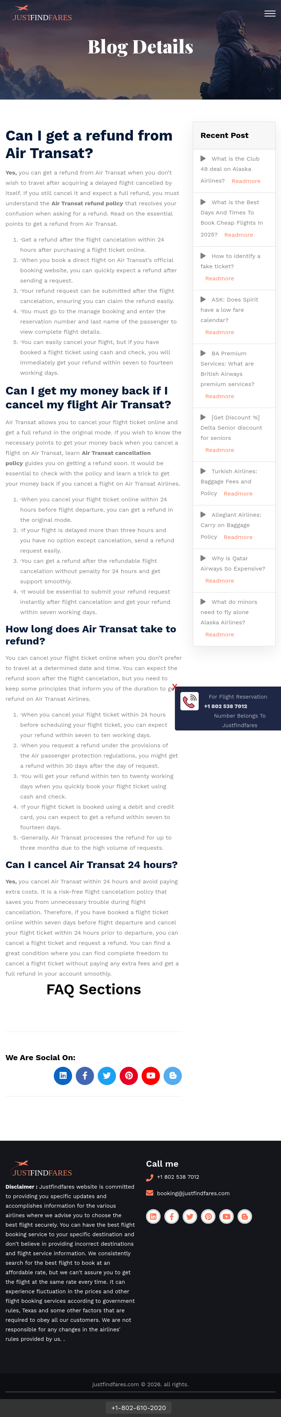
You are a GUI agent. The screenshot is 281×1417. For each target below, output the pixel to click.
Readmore (246, 180)
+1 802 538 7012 (178, 1177)
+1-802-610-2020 (138, 1408)
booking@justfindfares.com (193, 1193)
